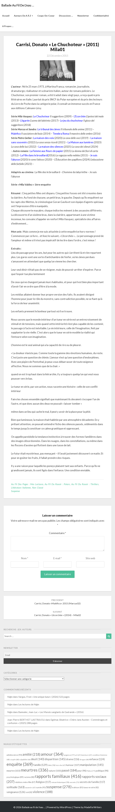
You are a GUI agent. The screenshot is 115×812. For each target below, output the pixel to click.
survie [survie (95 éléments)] (41, 787)
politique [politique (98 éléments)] (102, 770)
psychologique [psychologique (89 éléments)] (15, 777)
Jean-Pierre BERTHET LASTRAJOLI (26, 719)
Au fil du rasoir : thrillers (85, 484)
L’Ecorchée (80, 116)
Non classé (37, 487)
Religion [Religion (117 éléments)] (43, 782)
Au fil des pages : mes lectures (27, 484)
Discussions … (66, 15)
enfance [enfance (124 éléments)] (97, 759)
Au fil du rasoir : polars (57, 484)
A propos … (7, 26)
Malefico (16, 133)
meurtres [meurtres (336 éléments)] (34, 769)
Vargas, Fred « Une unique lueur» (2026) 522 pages (44, 696)
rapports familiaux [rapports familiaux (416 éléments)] (58, 776)
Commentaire (57, 533)
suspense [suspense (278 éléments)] (59, 786)
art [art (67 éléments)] (78, 755)
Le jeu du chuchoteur (71, 120)
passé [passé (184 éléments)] (69, 770)
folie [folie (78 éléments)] (51, 765)
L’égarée (25, 120)
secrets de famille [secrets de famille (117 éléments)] (92, 782)
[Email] (57, 655)
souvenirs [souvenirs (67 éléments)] (30, 787)
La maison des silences (50, 146)
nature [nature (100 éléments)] (55, 770)
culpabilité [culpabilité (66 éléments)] (25, 759)
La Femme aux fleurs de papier (46, 151)
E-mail (57, 558)
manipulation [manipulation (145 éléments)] (92, 764)
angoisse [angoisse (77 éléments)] (69, 755)
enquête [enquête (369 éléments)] (20, 764)
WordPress (66, 807)
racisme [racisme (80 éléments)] (29, 777)
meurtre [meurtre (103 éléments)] (13, 770)
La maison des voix (43, 138)
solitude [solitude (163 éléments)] (16, 787)
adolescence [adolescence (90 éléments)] (14, 755)
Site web (90, 558)
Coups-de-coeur (46, 15)
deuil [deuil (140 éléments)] (37, 759)
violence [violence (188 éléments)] (43, 792)
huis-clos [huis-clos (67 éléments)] (60, 765)
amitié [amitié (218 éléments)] (31, 754)
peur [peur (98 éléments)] (81, 770)
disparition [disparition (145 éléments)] (55, 759)
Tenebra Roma (61, 133)
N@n (10, 696)
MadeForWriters (93, 807)
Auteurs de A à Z (23, 15)
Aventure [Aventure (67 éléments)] (86, 755)
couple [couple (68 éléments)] (14, 759)
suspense (15, 491)
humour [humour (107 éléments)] (73, 765)
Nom (24, 558)
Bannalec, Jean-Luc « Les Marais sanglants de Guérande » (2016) (51, 712)
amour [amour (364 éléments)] (52, 754)
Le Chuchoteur (41, 116)
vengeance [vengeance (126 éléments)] (16, 792)
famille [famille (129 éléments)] (40, 764)
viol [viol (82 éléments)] (29, 792)
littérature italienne (21, 487)
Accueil (5, 15)
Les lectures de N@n (28, 704)
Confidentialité (101, 15)
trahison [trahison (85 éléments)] (77, 787)
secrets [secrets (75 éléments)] (74, 782)
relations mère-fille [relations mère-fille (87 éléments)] (25, 782)
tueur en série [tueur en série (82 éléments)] (91, 787)
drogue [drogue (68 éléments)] (84, 759)
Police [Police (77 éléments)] (91, 771)
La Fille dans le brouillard (33, 155)
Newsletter (83, 15)
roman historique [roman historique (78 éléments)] (60, 782)
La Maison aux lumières (80, 142)
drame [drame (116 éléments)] (72, 759)
